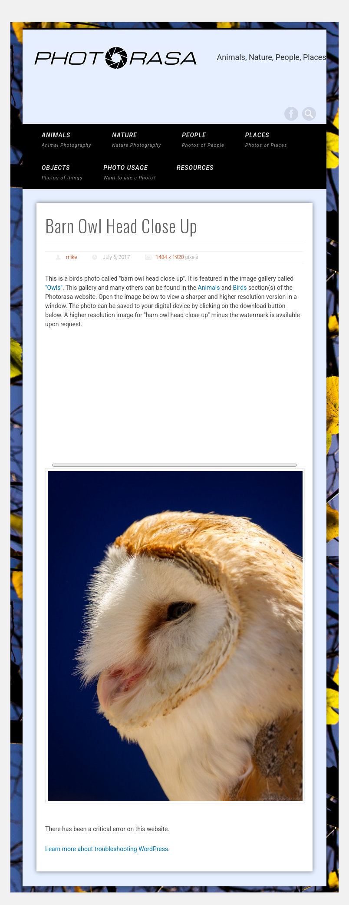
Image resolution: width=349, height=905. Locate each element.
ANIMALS (66, 140)
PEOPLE (203, 140)
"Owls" (54, 287)
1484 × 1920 (169, 257)
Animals (209, 287)
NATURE (136, 140)
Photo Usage (129, 172)
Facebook (291, 114)
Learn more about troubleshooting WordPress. (107, 848)
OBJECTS (62, 172)
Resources (195, 167)
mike (71, 257)
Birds (240, 287)
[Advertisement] (174, 398)
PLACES (266, 140)
